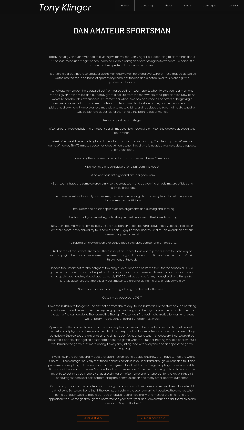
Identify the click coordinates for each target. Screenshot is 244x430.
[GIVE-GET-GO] (93, 418)
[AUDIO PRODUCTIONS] (153, 418)
